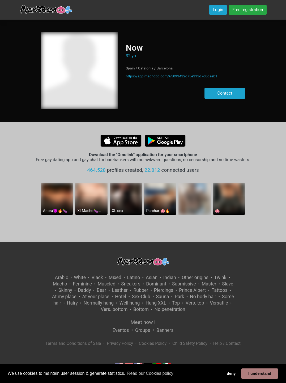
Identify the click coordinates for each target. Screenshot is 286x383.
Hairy (72, 303)
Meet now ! (143, 322)
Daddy (84, 290)
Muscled (107, 284)
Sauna (162, 296)
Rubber (141, 290)
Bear (101, 290)
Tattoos (220, 290)
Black (97, 277)
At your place (95, 296)
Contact (224, 93)
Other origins (195, 277)
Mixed (115, 277)
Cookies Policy (153, 343)
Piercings (163, 290)
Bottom (141, 309)
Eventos (121, 330)
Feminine (82, 284)
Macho (60, 284)
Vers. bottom (114, 309)
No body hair (203, 296)
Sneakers (130, 284)
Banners (164, 330)
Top (176, 303)
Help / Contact (227, 343)
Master (209, 284)
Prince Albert (192, 290)
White (80, 277)
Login (218, 9)
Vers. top (195, 303)
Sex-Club (141, 296)
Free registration (247, 9)
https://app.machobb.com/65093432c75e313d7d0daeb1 (171, 76)
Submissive (184, 284)
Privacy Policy (120, 343)
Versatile (219, 303)
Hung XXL (156, 303)
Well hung (129, 303)
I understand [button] (259, 373)
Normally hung (98, 303)
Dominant (156, 284)
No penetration (170, 309)
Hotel (120, 296)
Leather (120, 290)
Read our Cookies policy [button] (150, 373)
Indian (169, 277)
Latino (133, 277)
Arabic (61, 277)
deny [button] (231, 373)
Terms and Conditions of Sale (73, 343)
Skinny (65, 290)
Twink (220, 277)
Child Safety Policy (189, 343)
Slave (227, 284)
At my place (64, 296)
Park (179, 296)
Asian (151, 277)
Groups (142, 330)
